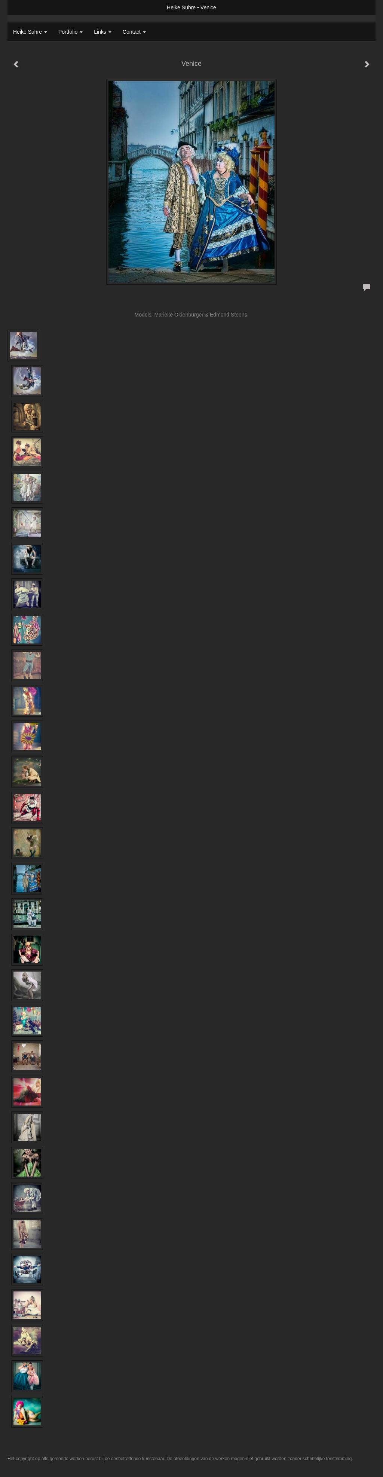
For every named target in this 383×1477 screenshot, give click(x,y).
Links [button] (102, 32)
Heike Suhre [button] (30, 32)
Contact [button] (134, 32)
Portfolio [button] (70, 32)
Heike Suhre (181, 7)
